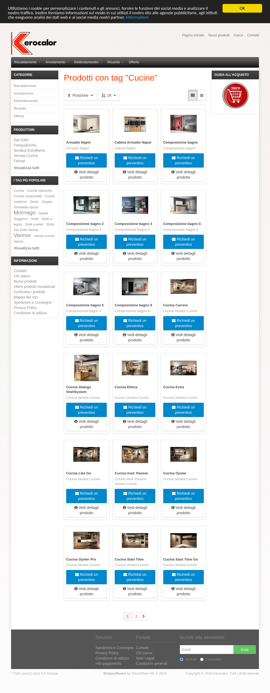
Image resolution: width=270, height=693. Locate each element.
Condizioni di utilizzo (30, 313)
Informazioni (152, 17)
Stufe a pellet (34, 224)
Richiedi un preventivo (86, 160)
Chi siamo (22, 276)
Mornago (25, 212)
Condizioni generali (151, 663)
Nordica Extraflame (29, 150)
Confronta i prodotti (29, 292)
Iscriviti (188, 659)
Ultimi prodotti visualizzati (34, 286)
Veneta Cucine (26, 156)
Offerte (134, 62)
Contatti (253, 35)
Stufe (34, 219)
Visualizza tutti (26, 168)
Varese (22, 235)
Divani (34, 202)
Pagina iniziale (193, 35)
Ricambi (115, 62)
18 (109, 95)
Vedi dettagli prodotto (86, 174)
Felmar (19, 161)
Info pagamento (108, 663)
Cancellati (210, 659)
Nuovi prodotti (218, 35)
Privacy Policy (25, 308)
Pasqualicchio (25, 145)
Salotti (43, 213)
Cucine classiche (39, 191)
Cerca (238, 35)
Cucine (19, 191)
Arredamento (57, 62)
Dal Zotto (21, 140)
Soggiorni (21, 219)
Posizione (80, 95)
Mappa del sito (26, 297)
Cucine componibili (28, 196)
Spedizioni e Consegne (33, 302)
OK (242, 8)
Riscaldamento (27, 62)
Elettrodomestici (88, 62)
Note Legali (145, 658)
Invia (245, 649)
